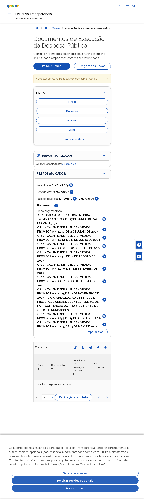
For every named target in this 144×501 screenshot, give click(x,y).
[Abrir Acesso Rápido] (119, 6)
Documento (72, 120)
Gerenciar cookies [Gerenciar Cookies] (75, 473)
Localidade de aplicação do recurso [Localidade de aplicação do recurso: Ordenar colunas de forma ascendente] (79, 365)
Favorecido (72, 111)
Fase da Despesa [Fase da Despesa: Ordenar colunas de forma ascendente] (99, 365)
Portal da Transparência (33, 14)
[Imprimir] (90, 347)
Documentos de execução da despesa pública (87, 28)
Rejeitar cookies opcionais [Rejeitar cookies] (75, 481)
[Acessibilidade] (127, 6)
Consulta (56, 28)
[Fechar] (71, 185)
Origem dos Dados (92, 66)
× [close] (107, 78)
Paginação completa (73, 397)
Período (72, 102)
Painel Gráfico (51, 66)
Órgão (72, 130)
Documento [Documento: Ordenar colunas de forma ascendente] (58, 365)
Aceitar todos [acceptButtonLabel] (75, 488)
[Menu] (9, 14)
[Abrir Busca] (133, 6)
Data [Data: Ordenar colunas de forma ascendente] (40, 365)
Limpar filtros (94, 332)
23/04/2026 (69, 163)
